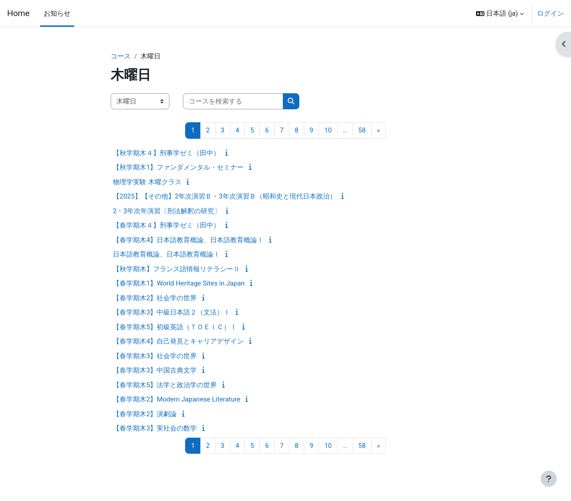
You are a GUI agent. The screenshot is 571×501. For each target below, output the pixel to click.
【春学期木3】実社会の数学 (155, 429)
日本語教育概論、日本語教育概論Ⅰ (166, 255)
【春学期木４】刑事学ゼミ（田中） (166, 226)
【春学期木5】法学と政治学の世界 (165, 385)
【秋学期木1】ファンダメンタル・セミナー (178, 168)
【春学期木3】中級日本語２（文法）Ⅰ (171, 313)
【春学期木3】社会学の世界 (155, 356)
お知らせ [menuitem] (57, 13)
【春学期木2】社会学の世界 (155, 298)
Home (18, 13)
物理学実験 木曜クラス (147, 182)
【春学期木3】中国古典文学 (155, 371)
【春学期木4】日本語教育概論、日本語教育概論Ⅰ (188, 240)
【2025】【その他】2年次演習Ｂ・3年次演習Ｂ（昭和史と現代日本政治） (224, 197)
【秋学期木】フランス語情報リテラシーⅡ (176, 269)
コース (121, 57)
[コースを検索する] (233, 102)
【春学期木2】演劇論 (145, 414)
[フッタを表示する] (549, 479)
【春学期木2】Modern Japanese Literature (176, 400)
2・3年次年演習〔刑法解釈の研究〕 (167, 211)
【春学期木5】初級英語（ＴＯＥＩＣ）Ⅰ (175, 327)
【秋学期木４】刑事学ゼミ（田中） (166, 153)
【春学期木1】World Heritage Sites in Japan (178, 284)
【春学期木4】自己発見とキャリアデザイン (178, 342)
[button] (500, 13)
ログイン (550, 13)
